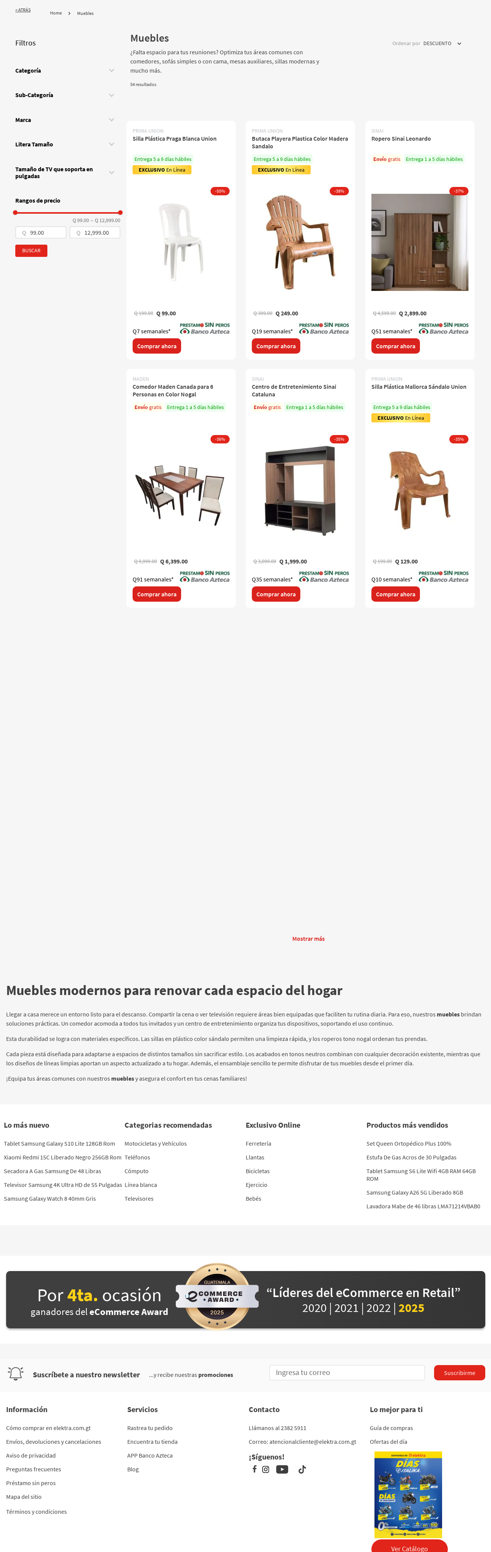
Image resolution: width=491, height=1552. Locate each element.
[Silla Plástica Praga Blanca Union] (181, 240)
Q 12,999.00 (105, 220)
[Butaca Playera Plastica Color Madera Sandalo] (300, 240)
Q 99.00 (81, 220)
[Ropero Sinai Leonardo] (420, 240)
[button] (67, 70)
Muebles (85, 13)
